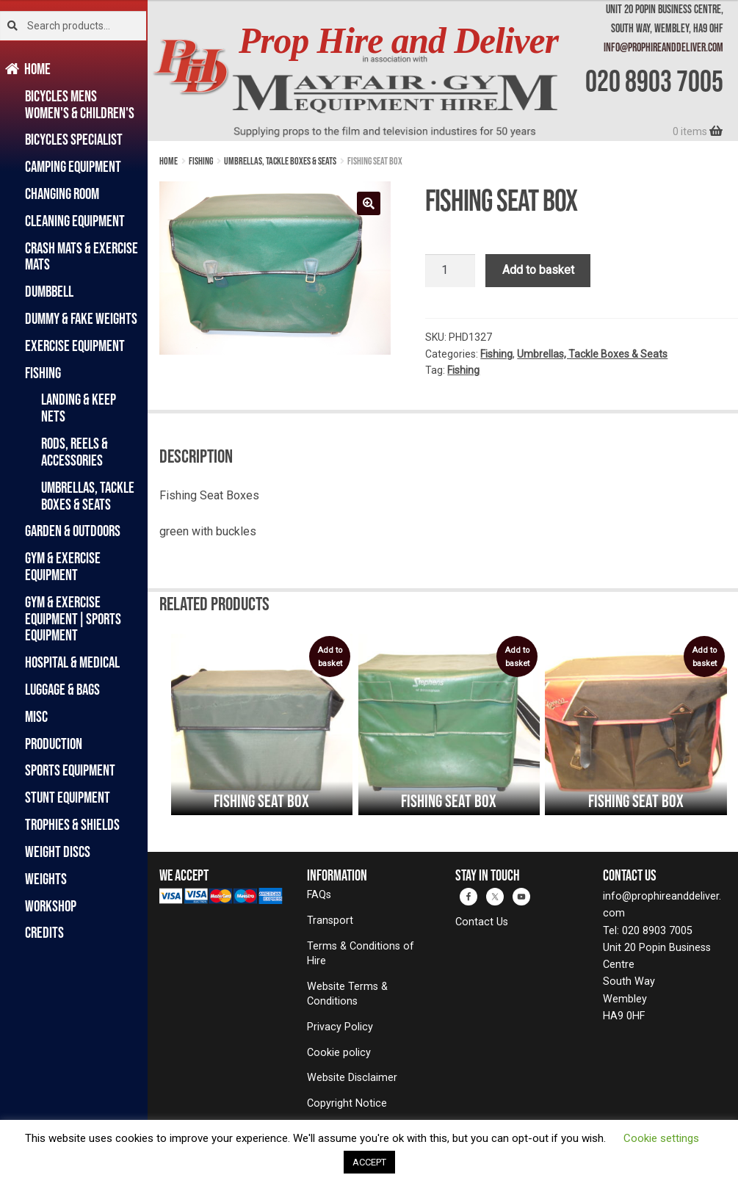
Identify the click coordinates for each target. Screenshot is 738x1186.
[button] (368, 203)
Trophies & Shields (72, 824)
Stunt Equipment (67, 797)
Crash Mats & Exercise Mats (81, 256)
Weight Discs (57, 851)
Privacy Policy (340, 1027)
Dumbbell (49, 291)
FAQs (319, 895)
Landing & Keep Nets (78, 407)
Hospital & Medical (72, 662)
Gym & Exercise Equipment (63, 566)
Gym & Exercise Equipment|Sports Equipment (73, 618)
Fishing (43, 372)
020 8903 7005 (654, 81)
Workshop (50, 905)
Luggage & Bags (62, 689)
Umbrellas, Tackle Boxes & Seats (87, 496)
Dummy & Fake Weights (81, 318)
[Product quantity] (450, 271)
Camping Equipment (73, 166)
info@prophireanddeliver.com (663, 47)
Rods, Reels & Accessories (74, 452)
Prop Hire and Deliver (398, 41)
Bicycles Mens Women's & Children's (79, 104)
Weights (46, 878)
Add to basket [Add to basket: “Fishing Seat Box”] (329, 657)
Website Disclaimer (352, 1077)
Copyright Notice (347, 1103)
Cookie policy (339, 1052)
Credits (44, 932)
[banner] (443, 70)
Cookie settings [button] (661, 1138)
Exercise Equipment (75, 345)
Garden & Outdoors (72, 530)
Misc (36, 716)
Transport (330, 920)
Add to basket (538, 270)
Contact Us (481, 922)
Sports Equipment (70, 770)
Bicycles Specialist (74, 139)
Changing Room (62, 193)
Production (53, 743)
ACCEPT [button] (369, 1162)
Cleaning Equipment (75, 220)
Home (38, 68)
